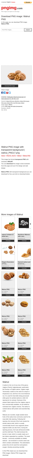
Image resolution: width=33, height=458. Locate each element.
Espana (13, 2)
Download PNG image (10, 85)
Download (8, 240)
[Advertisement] (16, 49)
